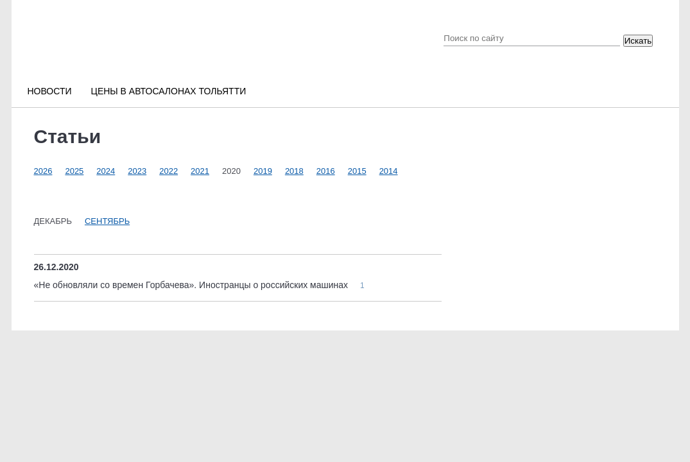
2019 (263, 171)
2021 (200, 171)
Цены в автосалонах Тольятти (168, 91)
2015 (357, 171)
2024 (105, 171)
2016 (325, 171)
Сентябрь (107, 221)
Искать (638, 41)
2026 (43, 171)
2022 (168, 171)
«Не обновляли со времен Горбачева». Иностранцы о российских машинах (192, 285)
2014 (388, 171)
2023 (137, 171)
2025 (74, 171)
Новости (50, 91)
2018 (294, 171)
